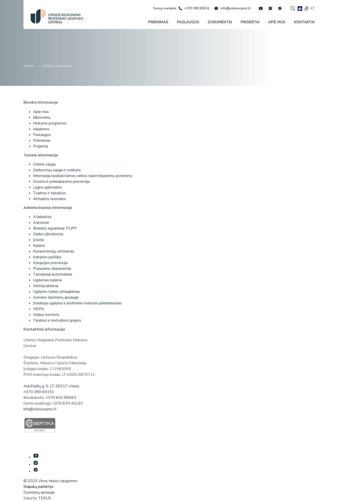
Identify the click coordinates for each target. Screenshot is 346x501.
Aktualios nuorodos (49, 198)
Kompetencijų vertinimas (53, 251)
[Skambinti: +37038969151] (194, 8)
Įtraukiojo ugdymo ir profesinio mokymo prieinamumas (77, 303)
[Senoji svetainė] (164, 8)
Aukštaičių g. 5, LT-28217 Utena (51, 386)
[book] (300, 8)
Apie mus (41, 111)
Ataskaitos (42, 216)
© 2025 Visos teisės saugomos (50, 480)
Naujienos (41, 129)
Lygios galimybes (47, 187)
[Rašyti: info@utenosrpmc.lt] (232, 8)
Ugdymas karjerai (47, 280)
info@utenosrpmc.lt (40, 409)
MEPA (38, 309)
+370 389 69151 (38, 392)
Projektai (40, 146)
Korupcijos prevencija (50, 262)
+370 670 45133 (67, 403)
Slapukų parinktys (38, 486)
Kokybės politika (47, 257)
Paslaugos (42, 134)
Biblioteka (41, 117)
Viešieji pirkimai (45, 286)
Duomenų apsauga (39, 492)
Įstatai (38, 239)
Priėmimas (42, 140)
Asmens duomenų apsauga (55, 297)
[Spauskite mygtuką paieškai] (292, 8)
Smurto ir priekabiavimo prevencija (61, 181)
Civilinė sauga (44, 164)
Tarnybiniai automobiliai (52, 274)
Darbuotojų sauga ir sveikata (57, 170)
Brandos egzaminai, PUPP (55, 228)
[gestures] (306, 8)
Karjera (39, 245)
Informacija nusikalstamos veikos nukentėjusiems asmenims (82, 175)
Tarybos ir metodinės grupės (57, 320)
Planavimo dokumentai (52, 268)
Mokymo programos (50, 123)
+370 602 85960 (60, 397)
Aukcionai (41, 222)
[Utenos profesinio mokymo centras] (57, 16)
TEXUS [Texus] (44, 498)
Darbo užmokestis (48, 234)
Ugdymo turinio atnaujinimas (56, 291)
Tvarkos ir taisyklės (49, 193)
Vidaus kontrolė (46, 314)
